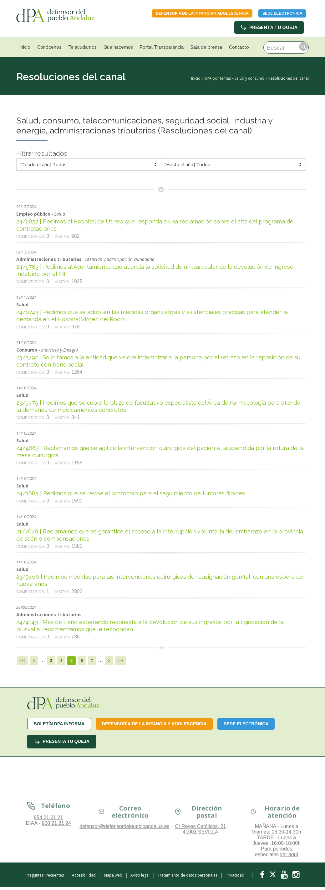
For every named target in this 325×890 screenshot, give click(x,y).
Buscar (303, 49)
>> (120, 663)
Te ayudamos (82, 50)
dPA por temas (217, 81)
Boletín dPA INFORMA (59, 726)
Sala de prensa (206, 50)
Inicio (25, 50)
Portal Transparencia (162, 50)
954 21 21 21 (48, 861)
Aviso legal (140, 878)
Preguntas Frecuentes (45, 878)
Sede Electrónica (275, 15)
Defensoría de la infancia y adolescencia (181, 15)
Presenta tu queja (269, 30)
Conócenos (49, 50)
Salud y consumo (250, 81)
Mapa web (113, 878)
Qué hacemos (118, 50)
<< (22, 663)
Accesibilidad (84, 878)
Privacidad (235, 878)
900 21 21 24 (56, 867)
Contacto (239, 50)
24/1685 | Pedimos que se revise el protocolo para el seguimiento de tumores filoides (130, 496)
